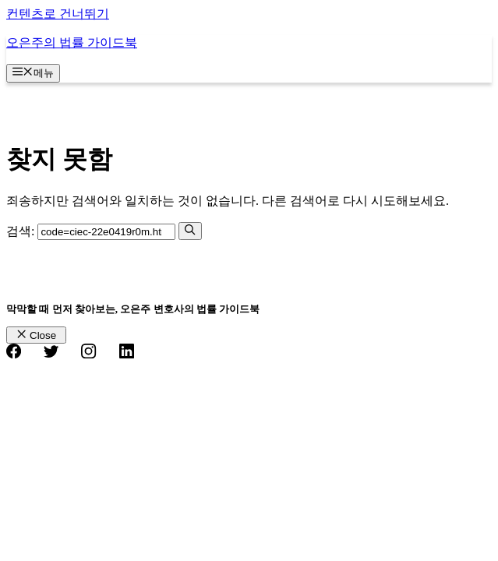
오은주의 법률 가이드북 (71, 42)
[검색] (189, 230)
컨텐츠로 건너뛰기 (57, 13)
